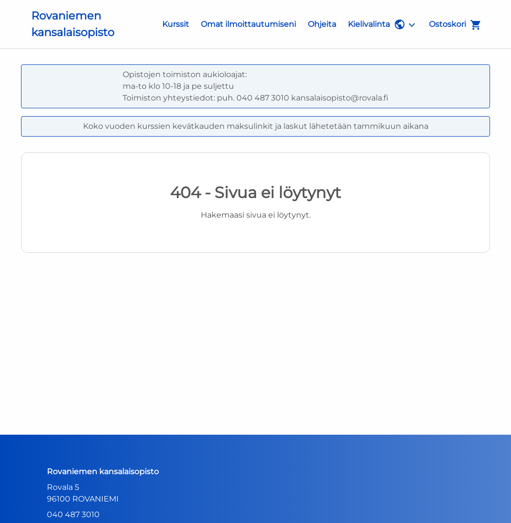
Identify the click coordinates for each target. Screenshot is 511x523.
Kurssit (175, 24)
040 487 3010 (73, 514)
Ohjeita (322, 24)
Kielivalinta (376, 24)
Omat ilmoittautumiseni (248, 24)
